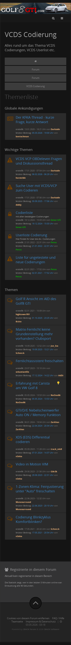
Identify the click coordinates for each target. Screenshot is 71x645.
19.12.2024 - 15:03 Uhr (42, 223)
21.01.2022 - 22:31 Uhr (42, 245)
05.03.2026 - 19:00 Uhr (42, 132)
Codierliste (24, 212)
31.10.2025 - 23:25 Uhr (42, 317)
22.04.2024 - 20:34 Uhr (42, 425)
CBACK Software (51, 629)
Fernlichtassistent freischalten (39, 361)
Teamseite (17, 621)
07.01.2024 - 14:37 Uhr (42, 452)
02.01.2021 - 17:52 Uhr (42, 272)
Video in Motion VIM (32, 464)
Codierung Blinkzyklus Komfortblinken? (33, 519)
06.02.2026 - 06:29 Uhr (42, 174)
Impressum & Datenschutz (41, 621)
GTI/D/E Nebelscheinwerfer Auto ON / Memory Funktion (38, 412)
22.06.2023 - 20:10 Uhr (42, 505)
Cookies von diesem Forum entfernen (28, 618)
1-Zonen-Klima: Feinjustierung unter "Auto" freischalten (40, 488)
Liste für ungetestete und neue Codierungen (35, 259)
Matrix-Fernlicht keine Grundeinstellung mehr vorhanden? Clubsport (34, 334)
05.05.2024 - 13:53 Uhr (42, 398)
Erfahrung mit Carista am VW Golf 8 (33, 385)
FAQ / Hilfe (58, 618)
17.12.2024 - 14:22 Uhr (42, 375)
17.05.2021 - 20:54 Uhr (42, 532)
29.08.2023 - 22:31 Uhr (42, 475)
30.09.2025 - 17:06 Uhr (42, 201)
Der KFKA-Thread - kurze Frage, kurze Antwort (35, 119)
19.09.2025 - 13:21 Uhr (42, 349)
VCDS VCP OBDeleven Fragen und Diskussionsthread (39, 161)
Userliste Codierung (31, 235)
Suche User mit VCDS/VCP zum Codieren (36, 187)
